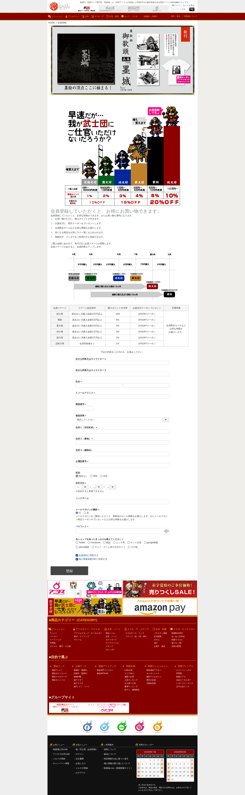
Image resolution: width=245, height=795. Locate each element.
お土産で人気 (130, 683)
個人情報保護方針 (87, 559)
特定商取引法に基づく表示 (116, 759)
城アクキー (78, 680)
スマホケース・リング (134, 633)
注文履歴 (80, 759)
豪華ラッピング (131, 686)
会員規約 (83, 555)
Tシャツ (53, 633)
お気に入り (81, 763)
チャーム (78, 640)
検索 (192, 9)
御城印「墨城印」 (81, 670)
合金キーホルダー (183, 680)
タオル (157, 640)
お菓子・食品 (159, 646)
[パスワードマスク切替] (166, 531)
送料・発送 (175, 16)
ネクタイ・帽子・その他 (60, 646)
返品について (110, 754)
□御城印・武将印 (150, 16)
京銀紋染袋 (151, 683)
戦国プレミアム (185, 666)
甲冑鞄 (53, 643)
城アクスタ (78, 683)
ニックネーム (82, 498)
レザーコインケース (184, 683)
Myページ (176, 5)
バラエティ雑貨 (160, 633)
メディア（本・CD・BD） (136, 636)
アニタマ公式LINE (61, 754)
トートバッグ (55, 640)
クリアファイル (112, 643)
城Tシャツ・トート (82, 686)
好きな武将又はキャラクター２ (91, 370)
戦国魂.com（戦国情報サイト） (118, 768)
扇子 (156, 643)
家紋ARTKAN (102, 673)
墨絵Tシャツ (57, 670)
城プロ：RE (177, 643)
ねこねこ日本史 (178, 636)
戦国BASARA (177, 633)
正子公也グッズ (182, 686)
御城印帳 (77, 677)
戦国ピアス (181, 677)
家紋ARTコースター (105, 670)
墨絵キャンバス (58, 680)
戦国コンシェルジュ (158, 666)
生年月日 (81, 483)
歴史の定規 (151, 680)
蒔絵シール (110, 633)
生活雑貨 (157, 636)
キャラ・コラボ (130, 16)
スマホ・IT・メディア (138, 629)
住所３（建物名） (84, 450)
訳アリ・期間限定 (132, 690)
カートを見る (188, 5)
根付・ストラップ (81, 636)
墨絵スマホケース (59, 677)
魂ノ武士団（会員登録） (87, 749)
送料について (110, 749)
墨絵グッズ (59, 666)
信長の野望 (176, 646)
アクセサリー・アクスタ (88, 629)
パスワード (82, 526)
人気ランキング (131, 680)
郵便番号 (81, 404)
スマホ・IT (99, 16)
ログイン (80, 754)
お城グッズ (80, 666)
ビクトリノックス (183, 670)
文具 (87, 16)
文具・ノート (113, 629)
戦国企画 (130, 666)
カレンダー (110, 649)
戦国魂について (190, 16)
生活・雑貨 (114, 16)
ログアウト (81, 773)
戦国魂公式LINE (60, 749)
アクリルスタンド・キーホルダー (88, 633)
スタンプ (109, 646)
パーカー (54, 636)
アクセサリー (73, 16)
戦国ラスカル (177, 640)
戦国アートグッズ (107, 666)
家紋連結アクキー (153, 670)
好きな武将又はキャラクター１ (91, 359)
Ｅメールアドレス (86, 393)
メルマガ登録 (59, 759)
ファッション (56, 16)
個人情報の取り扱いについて (117, 763)
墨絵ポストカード (59, 673)
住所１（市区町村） (87, 427)
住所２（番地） (85, 438)
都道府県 (81, 415)
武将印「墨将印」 (81, 673)
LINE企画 (128, 670)
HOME (51, 22)
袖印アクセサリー (153, 677)
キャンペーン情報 (61, 763)
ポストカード (111, 640)
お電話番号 (82, 461)
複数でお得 (129, 677)
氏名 (79, 381)
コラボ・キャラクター (184, 629)
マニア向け (129, 673)
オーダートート (153, 673)
